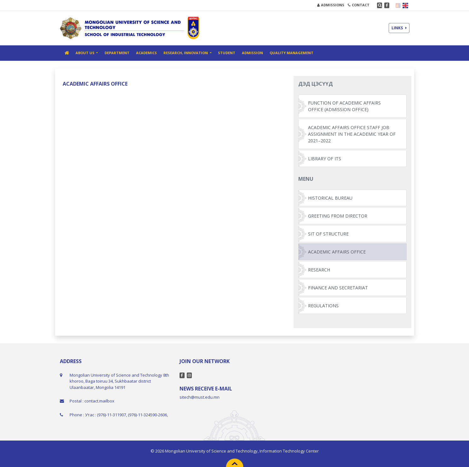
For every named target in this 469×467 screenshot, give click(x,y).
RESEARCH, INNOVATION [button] (186, 52)
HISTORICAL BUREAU (330, 198)
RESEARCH (319, 270)
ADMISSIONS (330, 5)
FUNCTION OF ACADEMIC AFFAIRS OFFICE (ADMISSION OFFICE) (344, 106)
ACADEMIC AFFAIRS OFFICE (337, 252)
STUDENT (226, 52)
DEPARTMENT (117, 52)
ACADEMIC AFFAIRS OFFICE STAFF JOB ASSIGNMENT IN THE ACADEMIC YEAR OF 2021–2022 (352, 134)
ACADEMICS (146, 52)
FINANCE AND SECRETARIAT (338, 288)
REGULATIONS (323, 306)
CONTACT (358, 5)
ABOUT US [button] (85, 52)
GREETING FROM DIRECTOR (337, 216)
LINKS (399, 28)
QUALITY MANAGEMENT (291, 52)
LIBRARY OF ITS (324, 159)
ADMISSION (252, 52)
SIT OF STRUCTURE (328, 234)
